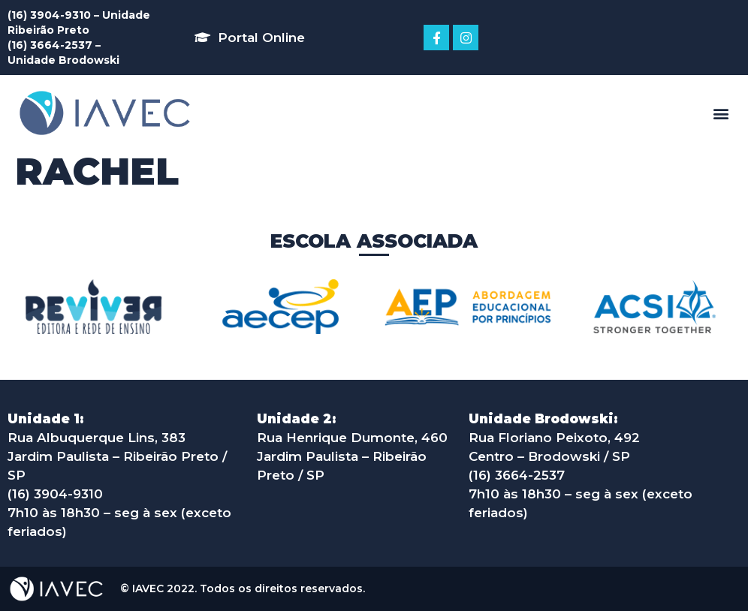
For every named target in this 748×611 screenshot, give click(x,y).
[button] (250, 37)
